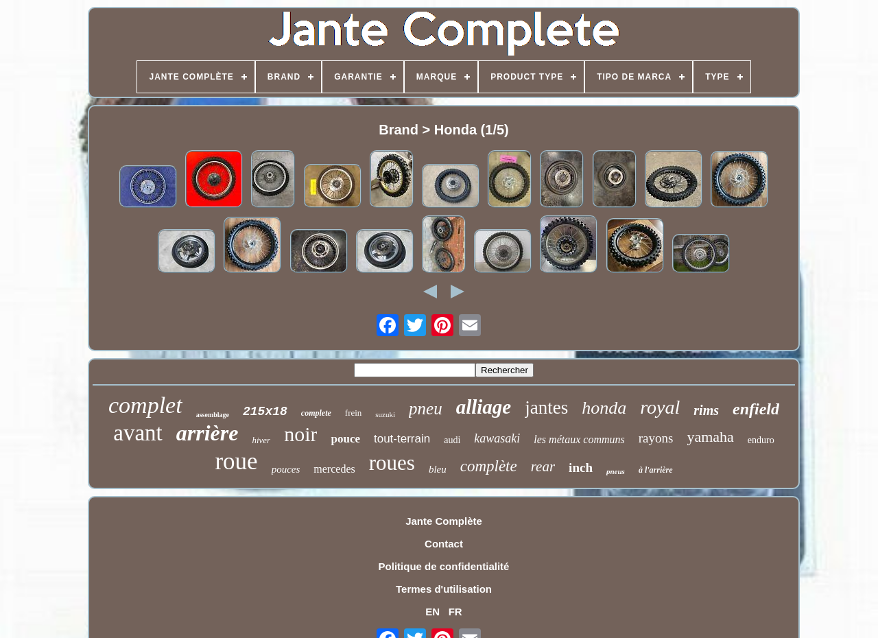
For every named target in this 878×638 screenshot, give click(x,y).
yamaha (710, 436)
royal (660, 407)
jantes (546, 407)
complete (316, 413)
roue (236, 461)
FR (455, 611)
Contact (444, 544)
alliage (484, 407)
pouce (345, 438)
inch (581, 467)
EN (432, 611)
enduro (761, 440)
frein (353, 412)
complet (145, 405)
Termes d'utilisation (444, 589)
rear (543, 466)
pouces (286, 469)
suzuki (385, 414)
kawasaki (497, 438)
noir (300, 434)
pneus (615, 471)
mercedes (334, 469)
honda (604, 408)
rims (706, 410)
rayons (656, 438)
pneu (425, 408)
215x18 (265, 411)
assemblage (212, 414)
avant (137, 433)
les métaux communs (579, 439)
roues (392, 463)
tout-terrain (402, 438)
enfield (756, 409)
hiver (261, 440)
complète (488, 466)
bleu (438, 469)
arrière (207, 433)
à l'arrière (656, 470)
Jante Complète (443, 521)
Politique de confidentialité (444, 566)
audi (452, 440)
